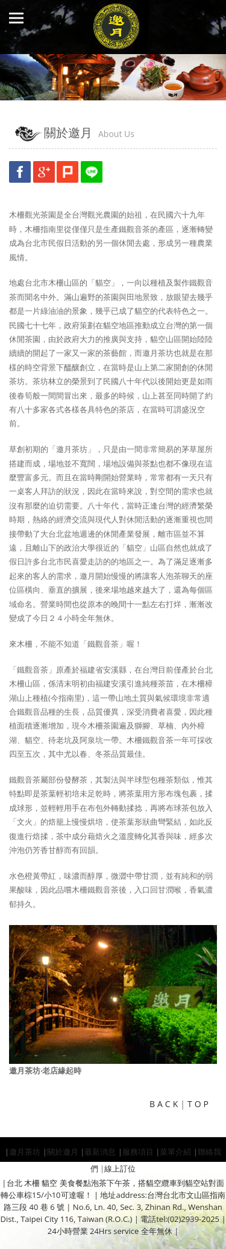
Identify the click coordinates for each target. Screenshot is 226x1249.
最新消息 (100, 1151)
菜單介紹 (175, 1151)
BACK (164, 1104)
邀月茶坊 (24, 1151)
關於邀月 (62, 1151)
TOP (199, 1104)
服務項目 (138, 1151)
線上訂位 (120, 1168)
